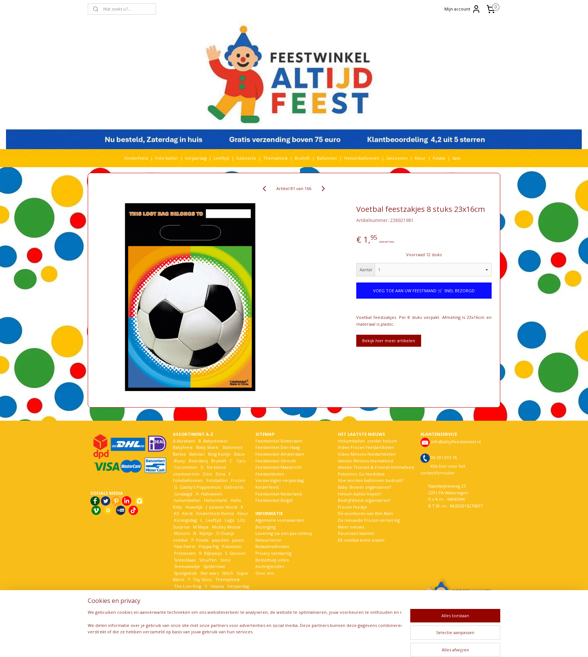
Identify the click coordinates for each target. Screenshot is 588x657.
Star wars (209, 573)
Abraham (186, 441)
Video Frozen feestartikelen (366, 447)
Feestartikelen (269, 474)
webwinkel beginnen (320, 643)
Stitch (227, 573)
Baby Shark (207, 447)
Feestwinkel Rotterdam (278, 441)
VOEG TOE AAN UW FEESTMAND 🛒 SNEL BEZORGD (424, 290)
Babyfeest (183, 447)
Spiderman (214, 566)
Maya (203, 527)
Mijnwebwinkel (385, 643)
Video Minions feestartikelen (367, 454)
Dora (219, 474)
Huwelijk (193, 507)
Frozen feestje (352, 507)
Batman (197, 454)
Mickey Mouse (226, 527)
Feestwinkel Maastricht (278, 467)
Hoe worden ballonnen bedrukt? (370, 480)
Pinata (439, 158)
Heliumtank (215, 500)
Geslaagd (183, 494)
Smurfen (208, 560)
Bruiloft (302, 158)
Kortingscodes (269, 566)
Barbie (179, 454)
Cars (241, 461)
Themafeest (275, 158)
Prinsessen (184, 553)
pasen (238, 540)
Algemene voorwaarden (279, 520)
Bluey (179, 461)
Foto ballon (166, 158)
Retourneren (268, 540)
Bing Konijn (219, 454)
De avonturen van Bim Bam (365, 513)
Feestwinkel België (274, 500)
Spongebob (185, 573)
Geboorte (246, 158)
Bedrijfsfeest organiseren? (364, 500)
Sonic (225, 560)
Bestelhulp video (272, 560)
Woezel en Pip (209, 599)
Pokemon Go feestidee (361, 474)
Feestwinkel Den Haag (277, 447)
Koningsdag (185, 520)
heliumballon (187, 500)
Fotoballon (217, 480)
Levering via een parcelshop (283, 533)
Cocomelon (185, 467)
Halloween (211, 494)
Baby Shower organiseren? (364, 487)
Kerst (187, 513)
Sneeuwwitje (187, 566)
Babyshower (216, 441)
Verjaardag (196, 158)
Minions (181, 533)
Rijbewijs (213, 553)
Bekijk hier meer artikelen (388, 340)
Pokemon (232, 546)
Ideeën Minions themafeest (365, 461)
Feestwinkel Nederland (278, 494)
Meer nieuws (351, 527)
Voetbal (181, 592)
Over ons (264, 573)
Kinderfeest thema (215, 513)
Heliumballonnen (361, 158)
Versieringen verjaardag (279, 480)
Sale (456, 158)
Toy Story (202, 579)
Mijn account (462, 9)
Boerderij (198, 461)
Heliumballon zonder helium (367, 441)
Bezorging (265, 527)
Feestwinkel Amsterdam (279, 454)
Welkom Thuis (214, 592)
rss (291, 643)
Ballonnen (327, 158)
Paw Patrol (184, 546)
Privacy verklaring (273, 553)
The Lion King (187, 586)
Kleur (420, 158)
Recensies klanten (356, 533)
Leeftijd (221, 158)
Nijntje (205, 533)
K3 (176, 513)
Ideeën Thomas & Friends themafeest (376, 467)
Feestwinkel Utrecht (275, 461)
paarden (220, 540)
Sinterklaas (185, 560)
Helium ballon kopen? (359, 494)
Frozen (238, 480)
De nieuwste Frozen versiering (369, 520)
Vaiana (217, 586)
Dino (207, 474)
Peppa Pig (209, 546)
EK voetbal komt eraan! (361, 540)
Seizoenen (397, 158)
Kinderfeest (136, 158)
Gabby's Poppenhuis (199, 487)
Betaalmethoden (272, 546)
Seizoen (238, 553)
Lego (228, 520)
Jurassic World (223, 507)
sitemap (275, 643)
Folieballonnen (188, 480)
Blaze (239, 454)
